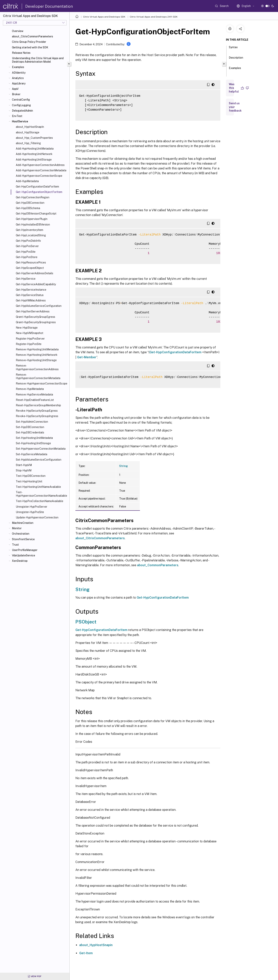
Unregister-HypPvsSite (30, 512)
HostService (20, 121)
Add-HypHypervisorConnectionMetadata (41, 170)
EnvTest (17, 116)
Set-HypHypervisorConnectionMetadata (41, 448)
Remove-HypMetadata (30, 388)
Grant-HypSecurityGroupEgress (35, 316)
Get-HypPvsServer (27, 246)
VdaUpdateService (23, 555)
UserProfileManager (24, 550)
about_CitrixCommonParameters (32, 36)
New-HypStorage (27, 327)
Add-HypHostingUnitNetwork (34, 154)
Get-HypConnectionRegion (32, 197)
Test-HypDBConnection (30, 475)
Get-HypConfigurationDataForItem (37, 186)
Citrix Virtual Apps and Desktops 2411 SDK (154, 16)
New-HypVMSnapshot (29, 333)
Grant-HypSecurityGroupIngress (36, 322)
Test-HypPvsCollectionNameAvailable (39, 501)
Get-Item (86, 953)
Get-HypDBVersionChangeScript (36, 213)
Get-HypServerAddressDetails (34, 273)
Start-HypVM (24, 465)
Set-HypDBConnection (30, 427)
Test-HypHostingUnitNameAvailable (38, 486)
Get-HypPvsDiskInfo (28, 240)
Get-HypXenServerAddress (33, 311)
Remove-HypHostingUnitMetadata (37, 349)
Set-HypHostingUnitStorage (33, 443)
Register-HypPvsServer (30, 338)
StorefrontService (23, 539)
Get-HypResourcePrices (31, 262)
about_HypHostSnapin (96, 945)
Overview (17, 31)
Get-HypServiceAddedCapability (36, 284)
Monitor (17, 528)
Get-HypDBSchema (28, 208)
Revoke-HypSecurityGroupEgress (37, 410)
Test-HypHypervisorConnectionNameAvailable (41, 494)
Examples (18, 67)
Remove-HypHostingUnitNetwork (36, 354)
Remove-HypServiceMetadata (34, 394)
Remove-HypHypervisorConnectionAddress (37, 367)
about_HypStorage (27, 132)
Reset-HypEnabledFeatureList (35, 399)
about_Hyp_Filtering (28, 143)
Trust (15, 544)
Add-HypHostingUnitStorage (34, 159)
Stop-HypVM (23, 470)
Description (236, 59)
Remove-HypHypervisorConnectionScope (41, 383)
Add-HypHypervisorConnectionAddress (40, 165)
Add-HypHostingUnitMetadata (35, 148)
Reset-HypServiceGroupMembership (38, 405)
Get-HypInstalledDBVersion (33, 224)
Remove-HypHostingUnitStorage (36, 360)
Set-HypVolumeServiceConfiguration (38, 459)
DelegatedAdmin (22, 110)
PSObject (85, 621)
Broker (16, 94)
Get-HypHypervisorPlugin (31, 218)
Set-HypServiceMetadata (31, 454)
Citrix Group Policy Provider (29, 41)
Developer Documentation (49, 6)
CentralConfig (21, 99)
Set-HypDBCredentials (30, 432)
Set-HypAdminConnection (32, 421)
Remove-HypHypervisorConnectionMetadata (38, 376)
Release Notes (21, 52)
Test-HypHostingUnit (29, 481)
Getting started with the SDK (30, 47)
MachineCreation (22, 522)
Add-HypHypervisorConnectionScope (39, 175)
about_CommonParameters (157, 565)
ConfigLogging (21, 105)
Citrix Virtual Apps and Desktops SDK (104, 16)
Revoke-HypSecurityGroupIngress (37, 416)
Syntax (233, 49)
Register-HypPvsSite (28, 344)
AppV (15, 88)
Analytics (18, 78)
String (123, 466)
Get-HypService (25, 278)
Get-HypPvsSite (25, 251)
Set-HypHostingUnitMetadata (34, 437)
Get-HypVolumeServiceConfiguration (38, 305)
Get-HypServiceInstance (31, 289)
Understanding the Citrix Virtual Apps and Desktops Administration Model (38, 60)
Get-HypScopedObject (30, 267)
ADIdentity (18, 72)
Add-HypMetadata (27, 181)
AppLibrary (18, 83)
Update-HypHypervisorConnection (37, 517)
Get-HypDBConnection (30, 202)
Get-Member (86, 357)
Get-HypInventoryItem (29, 229)
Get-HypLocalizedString (31, 235)
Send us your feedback (235, 107)
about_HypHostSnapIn (30, 126)
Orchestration (20, 533)
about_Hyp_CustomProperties (34, 137)
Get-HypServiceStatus (30, 295)
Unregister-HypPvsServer (31, 506)
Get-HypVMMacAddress (31, 300)
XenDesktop (20, 560)
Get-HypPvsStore (26, 257)
